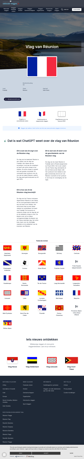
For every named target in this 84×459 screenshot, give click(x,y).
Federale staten (28, 385)
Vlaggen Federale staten (13, 9)
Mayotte (76, 298)
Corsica (24, 268)
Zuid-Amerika (6, 406)
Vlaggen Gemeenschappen (30, 9)
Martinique (59, 298)
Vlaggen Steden (20, 9)
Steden (25, 389)
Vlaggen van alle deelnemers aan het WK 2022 (51, 390)
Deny (20, 453)
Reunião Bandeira (8, 438)
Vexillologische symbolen (50, 385)
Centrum (76, 253)
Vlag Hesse (12, 367)
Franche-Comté (59, 268)
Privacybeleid (68, 389)
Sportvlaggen (27, 404)
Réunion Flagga (7, 442)
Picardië (42, 313)
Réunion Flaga (7, 434)
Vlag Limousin (51, 367)
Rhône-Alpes (7, 328)
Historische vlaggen (29, 400)
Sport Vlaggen (56, 9)
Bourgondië (42, 253)
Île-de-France (42, 283)
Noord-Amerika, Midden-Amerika (10, 401)
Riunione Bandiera (8, 430)
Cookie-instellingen (69, 392)
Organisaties (26, 396)
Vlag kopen (76, 9)
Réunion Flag (6, 419)
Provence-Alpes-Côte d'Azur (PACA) (76, 313)
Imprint (75, 456)
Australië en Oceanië (9, 389)
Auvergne (25, 253)
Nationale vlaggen (6, 9)
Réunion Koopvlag (12, 99)
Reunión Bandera (8, 423)
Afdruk (66, 385)
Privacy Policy (79, 456)
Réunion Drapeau (8, 427)
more (71, 453)
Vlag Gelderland (32, 367)
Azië (4, 392)
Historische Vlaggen (49, 9)
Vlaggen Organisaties (40, 9)
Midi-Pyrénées (7, 313)
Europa (5, 396)
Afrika (4, 385)
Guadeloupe (7, 283)
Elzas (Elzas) (42, 268)
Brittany (59, 253)
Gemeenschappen (28, 392)
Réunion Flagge (7, 415)
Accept (46, 453)
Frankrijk (5, 90)
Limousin (7, 298)
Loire (24, 298)
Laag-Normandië (59, 283)
